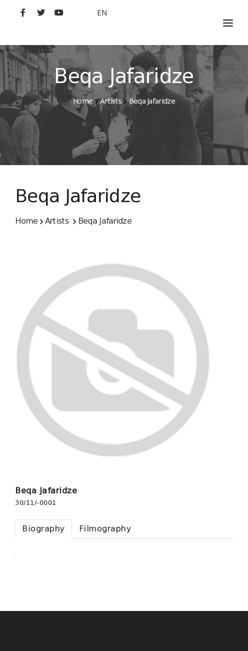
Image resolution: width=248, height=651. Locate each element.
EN (102, 13)
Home (82, 101)
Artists (111, 101)
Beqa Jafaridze (152, 101)
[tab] (43, 529)
